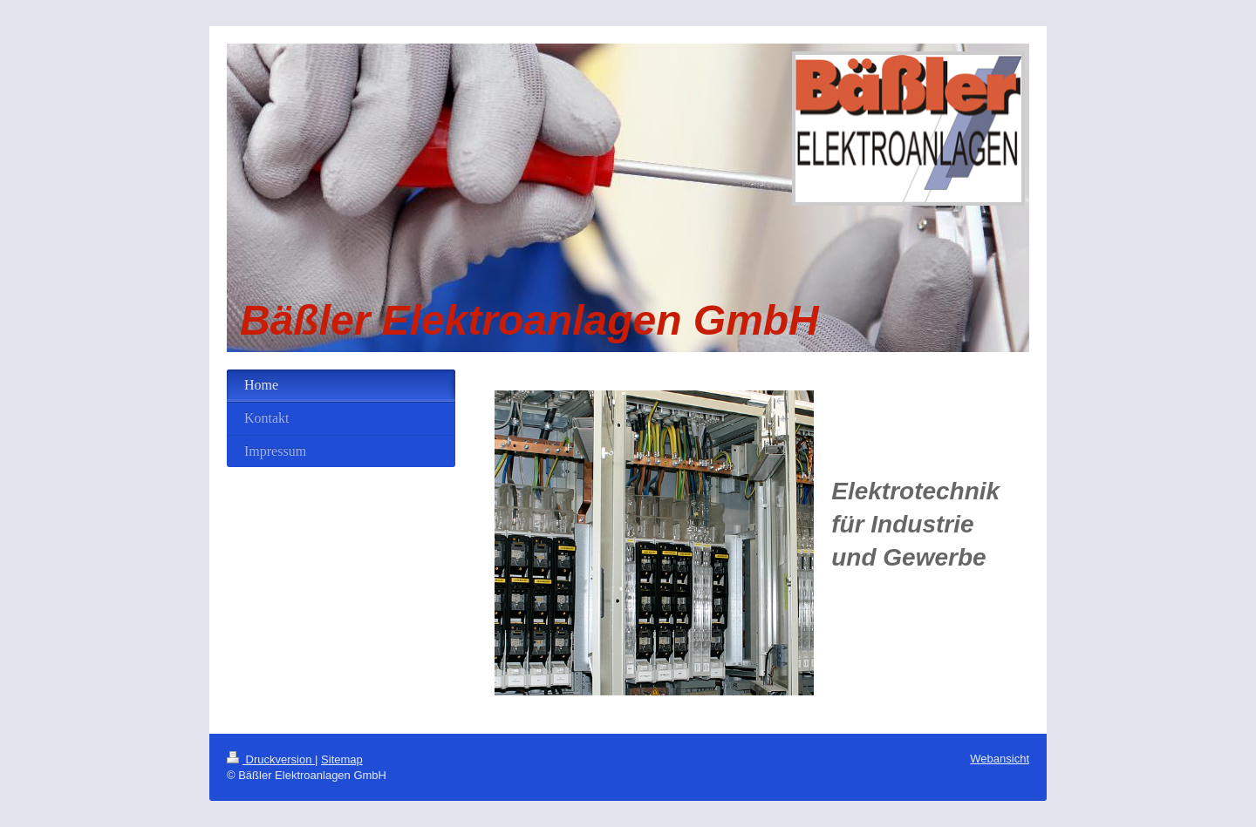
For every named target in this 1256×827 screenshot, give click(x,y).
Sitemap (342, 759)
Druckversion (271, 759)
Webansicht (999, 758)
